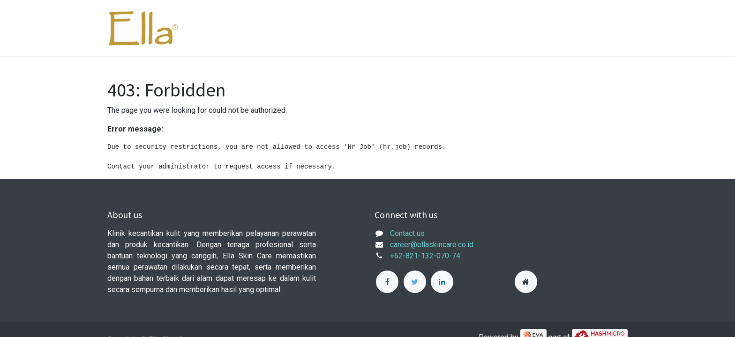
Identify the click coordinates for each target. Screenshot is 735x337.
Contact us (407, 233)
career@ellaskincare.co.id (431, 244)
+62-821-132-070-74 (425, 255)
